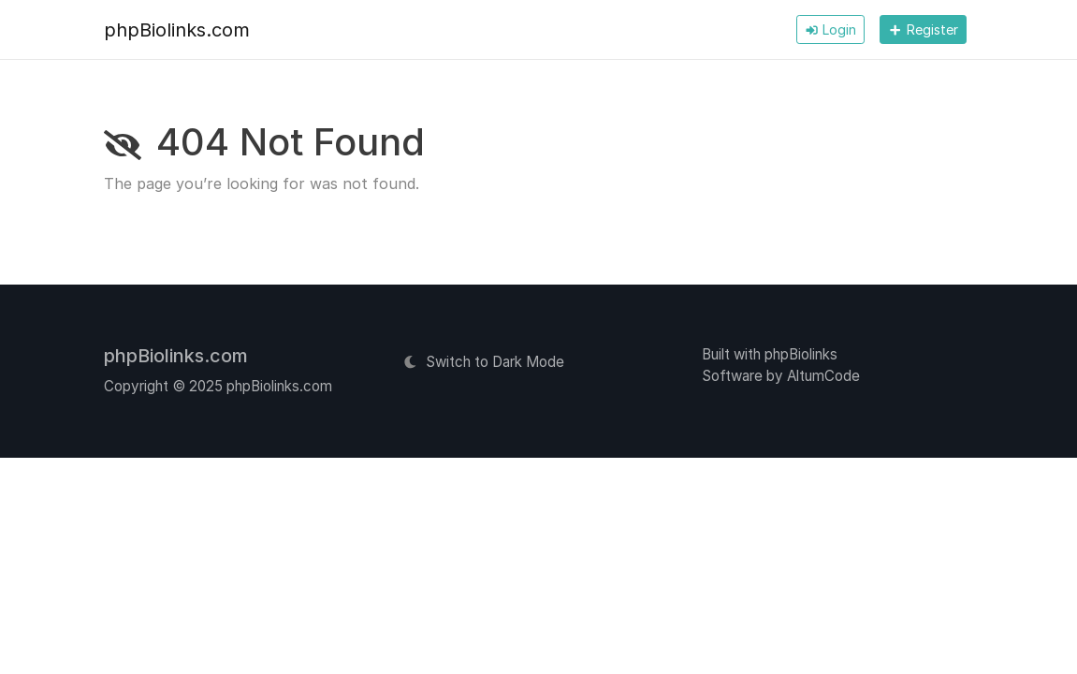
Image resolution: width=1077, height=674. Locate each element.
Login (830, 29)
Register (922, 29)
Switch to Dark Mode (483, 362)
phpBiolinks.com (177, 30)
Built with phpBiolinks (769, 354)
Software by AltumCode (781, 376)
